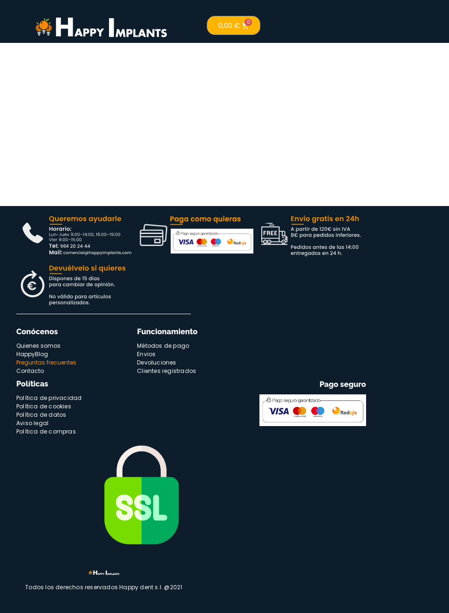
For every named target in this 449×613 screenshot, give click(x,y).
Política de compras (46, 431)
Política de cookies (43, 406)
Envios (146, 354)
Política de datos (41, 415)
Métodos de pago (163, 346)
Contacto (30, 371)
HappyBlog (32, 354)
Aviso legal (32, 423)
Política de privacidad (49, 398)
